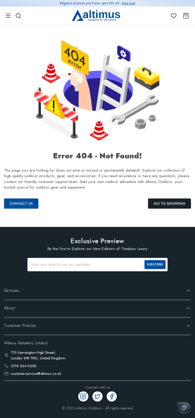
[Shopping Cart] (185, 16)
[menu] (8, 16)
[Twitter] (97, 396)
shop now (128, 3)
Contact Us (21, 203)
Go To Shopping (169, 203)
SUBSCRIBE (155, 264)
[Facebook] (112, 396)
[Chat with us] (184, 408)
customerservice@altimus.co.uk (36, 373)
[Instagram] (83, 396)
